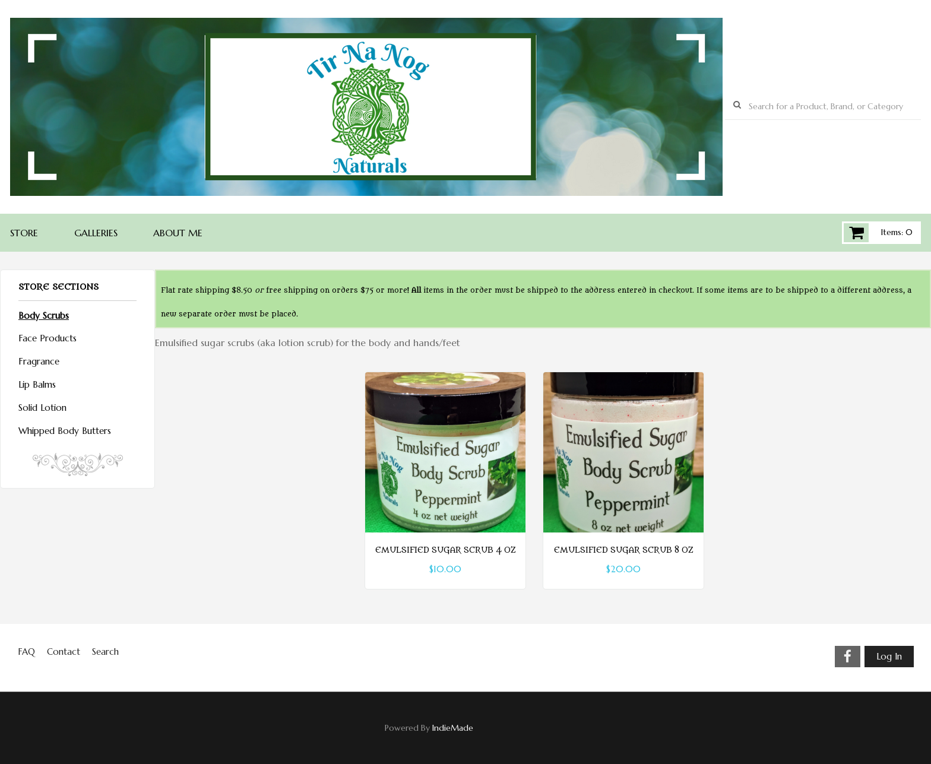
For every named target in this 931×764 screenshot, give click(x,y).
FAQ (26, 651)
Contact (63, 651)
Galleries (96, 233)
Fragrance (38, 361)
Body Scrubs (43, 315)
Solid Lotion (42, 407)
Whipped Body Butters (64, 430)
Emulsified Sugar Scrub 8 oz (623, 550)
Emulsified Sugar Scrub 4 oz (445, 550)
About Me (177, 233)
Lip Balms (37, 384)
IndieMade (452, 727)
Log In (889, 656)
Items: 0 (897, 232)
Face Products (47, 338)
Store (24, 233)
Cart (856, 232)
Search (105, 651)
